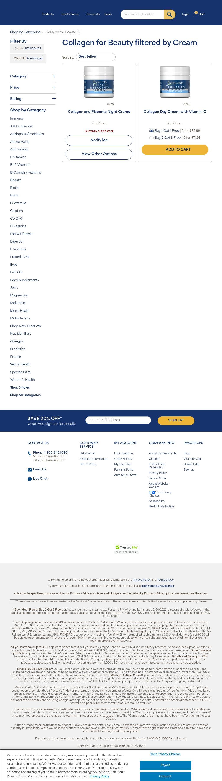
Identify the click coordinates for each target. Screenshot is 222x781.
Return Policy (88, 464)
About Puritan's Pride (162, 453)
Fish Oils (16, 272)
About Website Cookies (158, 486)
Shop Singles (20, 387)
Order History (123, 459)
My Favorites (122, 464)
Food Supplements (24, 280)
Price (33, 88)
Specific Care (20, 372)
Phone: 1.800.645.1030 (50, 453)
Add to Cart (175, 150)
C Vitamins (18, 203)
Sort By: (68, 57)
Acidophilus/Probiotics (27, 134)
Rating (33, 99)
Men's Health (20, 311)
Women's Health (22, 380)
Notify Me (99, 140)
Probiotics (17, 349)
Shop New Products (25, 326)
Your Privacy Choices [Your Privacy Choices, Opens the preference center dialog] (165, 754)
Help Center (87, 453)
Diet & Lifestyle (21, 234)
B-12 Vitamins (20, 165)
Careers (154, 459)
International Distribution (157, 466)
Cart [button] (199, 14)
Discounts (93, 14)
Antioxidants (19, 149)
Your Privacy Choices (160, 494)
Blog (187, 453)
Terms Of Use (157, 478)
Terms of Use (165, 580)
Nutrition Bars (20, 334)
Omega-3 (17, 341)
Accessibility (157, 501)
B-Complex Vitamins (25, 172)
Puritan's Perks (123, 470)
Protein (15, 357)
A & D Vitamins (21, 126)
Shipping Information (93, 459)
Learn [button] (110, 14)
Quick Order (191, 464)
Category (33, 76)
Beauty (15, 180)
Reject (165, 765)
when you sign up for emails (52, 421)
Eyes (13, 265)
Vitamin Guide (193, 459)
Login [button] (187, 14)
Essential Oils (19, 257)
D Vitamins (18, 226)
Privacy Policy (158, 473)
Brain (14, 195)
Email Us (39, 469)
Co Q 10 (16, 218)
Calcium (16, 211)
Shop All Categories (25, 395)
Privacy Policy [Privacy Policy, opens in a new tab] (99, 776)
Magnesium (19, 295)
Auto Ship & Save (125, 475)
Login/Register (123, 453)
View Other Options (99, 154)
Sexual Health (20, 364)
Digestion (17, 241)
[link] (93, 551)
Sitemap (189, 470)
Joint (14, 287)
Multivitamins (20, 318)
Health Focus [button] (71, 14)
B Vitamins (18, 157)
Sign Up (176, 420)
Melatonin (17, 303)
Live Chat (40, 478)
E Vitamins (18, 249)
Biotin (14, 188)
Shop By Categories (25, 32)
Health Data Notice (161, 506)
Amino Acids (19, 142)
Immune (16, 119)
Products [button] (49, 14)
